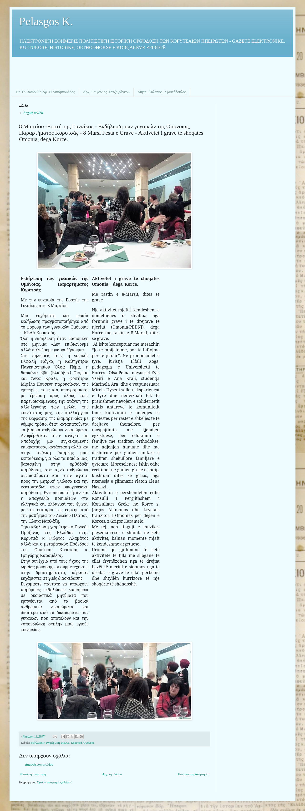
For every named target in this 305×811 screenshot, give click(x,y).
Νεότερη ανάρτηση (33, 774)
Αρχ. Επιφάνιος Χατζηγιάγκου (106, 92)
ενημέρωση (53, 742)
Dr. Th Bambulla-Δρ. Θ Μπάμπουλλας (45, 92)
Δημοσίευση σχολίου (39, 764)
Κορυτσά (76, 742)
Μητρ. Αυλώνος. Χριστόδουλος (162, 92)
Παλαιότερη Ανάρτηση (193, 774)
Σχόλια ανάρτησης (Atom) (54, 782)
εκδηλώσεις (37, 742)
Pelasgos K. (46, 21)
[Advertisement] (152, 70)
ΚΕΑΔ (65, 742)
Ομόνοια (88, 742)
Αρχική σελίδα (33, 113)
